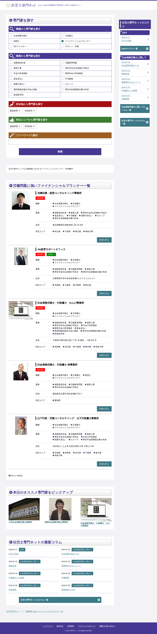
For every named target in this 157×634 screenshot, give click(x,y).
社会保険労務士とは (70, 554)
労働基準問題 (69, 63)
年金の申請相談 (18, 73)
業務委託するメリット (71, 566)
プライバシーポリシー (86, 626)
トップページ (47, 626)
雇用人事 (15, 68)
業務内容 (12, 566)
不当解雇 (67, 79)
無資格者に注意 (68, 590)
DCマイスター (18, 46)
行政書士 (67, 36)
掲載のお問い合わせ (107, 626)
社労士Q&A (14, 554)
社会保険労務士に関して (82, 550)
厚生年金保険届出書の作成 (75, 89)
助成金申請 (16, 95)
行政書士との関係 (16, 578)
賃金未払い (16, 79)
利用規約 (70, 626)
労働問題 (65, 578)
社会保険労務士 (18, 36)
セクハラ (67, 84)
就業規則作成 (17, 63)
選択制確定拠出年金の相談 (23, 89)
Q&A (22, 550)
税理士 (15, 41)
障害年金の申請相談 (72, 73)
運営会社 (60, 626)
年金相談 (12, 590)
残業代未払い (17, 84)
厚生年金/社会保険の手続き (75, 68)
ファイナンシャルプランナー (76, 41)
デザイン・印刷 (70, 46)
